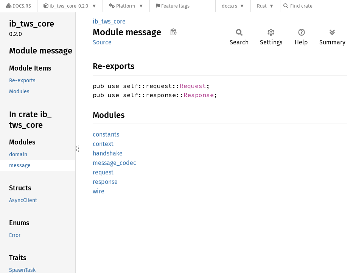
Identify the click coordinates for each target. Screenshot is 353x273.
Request (193, 85)
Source (102, 42)
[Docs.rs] (18, 6)
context (103, 143)
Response (198, 95)
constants (106, 134)
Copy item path (173, 31)
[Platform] (126, 6)
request (103, 172)
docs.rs (229, 6)
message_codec (114, 162)
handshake (108, 153)
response (105, 181)
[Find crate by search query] (321, 6)
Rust (262, 6)
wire (98, 191)
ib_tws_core (109, 21)
